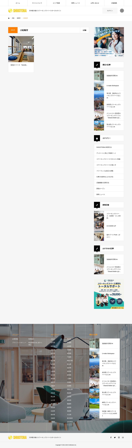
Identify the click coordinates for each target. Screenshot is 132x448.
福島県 (53, 350)
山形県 (69, 346)
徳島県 (69, 400)
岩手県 (53, 342)
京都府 (69, 382)
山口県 (53, 400)
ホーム (18, 3)
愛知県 (53, 378)
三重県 (69, 378)
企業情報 (15, 339)
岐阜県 (53, 375)
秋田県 (53, 346)
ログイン (110, 10)
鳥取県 (53, 393)
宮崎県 (53, 418)
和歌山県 (70, 389)
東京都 (53, 360)
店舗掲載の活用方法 (102, 182)
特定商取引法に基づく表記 (35, 343)
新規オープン (100, 188)
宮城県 (69, 342)
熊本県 (53, 414)
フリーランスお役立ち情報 (104, 171)
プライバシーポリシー (19, 342)
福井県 (69, 368)
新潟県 (53, 364)
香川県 (53, 404)
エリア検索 (56, 3)
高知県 (53, 407)
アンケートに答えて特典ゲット (106, 153)
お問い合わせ (95, 3)
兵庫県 (69, 386)
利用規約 (31, 339)
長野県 (69, 371)
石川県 (53, 368)
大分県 (69, 414)
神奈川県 (70, 360)
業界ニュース (75, 3)
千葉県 (69, 357)
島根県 (69, 393)
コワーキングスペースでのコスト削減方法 (108, 160)
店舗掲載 (114, 3)
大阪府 (53, 386)
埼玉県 (53, 357)
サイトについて (37, 3)
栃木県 (53, 353)
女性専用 (70, 422)
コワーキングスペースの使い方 (106, 165)
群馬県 (69, 353)
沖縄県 (53, 422)
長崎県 (69, 411)
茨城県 (69, 350)
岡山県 (53, 396)
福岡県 (69, 407)
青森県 (69, 339)
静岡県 (69, 375)
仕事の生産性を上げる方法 (104, 177)
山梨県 (53, 371)
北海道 (53, 339)
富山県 (69, 364)
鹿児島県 (70, 418)
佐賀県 (53, 411)
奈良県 (53, 389)
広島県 (69, 396)
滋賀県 (53, 382)
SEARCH (122, 11)
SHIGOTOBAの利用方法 (104, 147)
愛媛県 (69, 404)
